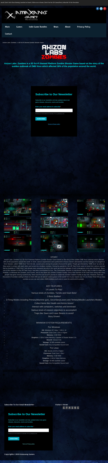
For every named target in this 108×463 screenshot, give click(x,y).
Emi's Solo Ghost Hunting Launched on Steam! (19, 2)
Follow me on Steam (38, 2)
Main (7, 27)
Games (19, 27)
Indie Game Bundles (38, 27)
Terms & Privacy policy (28, 444)
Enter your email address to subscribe (21, 426)
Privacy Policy (83, 27)
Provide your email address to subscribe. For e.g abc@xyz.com (22, 433)
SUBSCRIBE (14, 438)
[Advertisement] (54, 384)
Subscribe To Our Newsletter (72, 2)
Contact (8, 34)
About (67, 27)
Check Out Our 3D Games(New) (54, 2)
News (56, 27)
